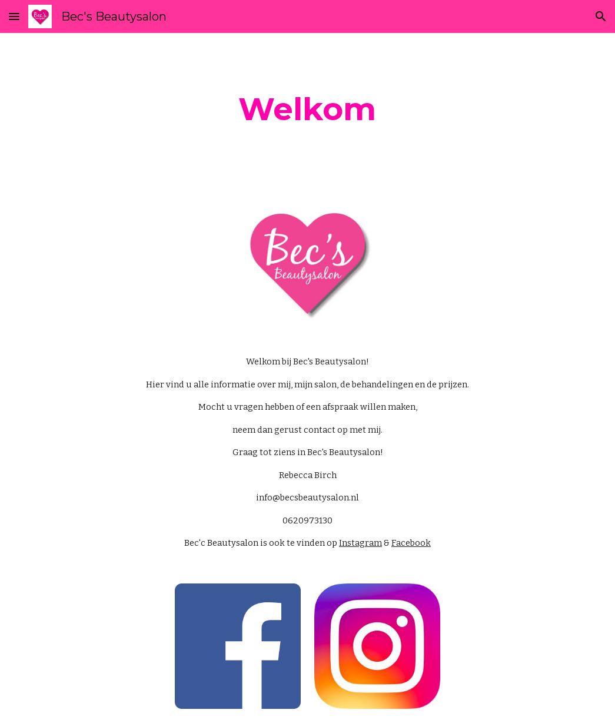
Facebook (411, 543)
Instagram (360, 543)
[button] (14, 16)
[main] (307, 109)
